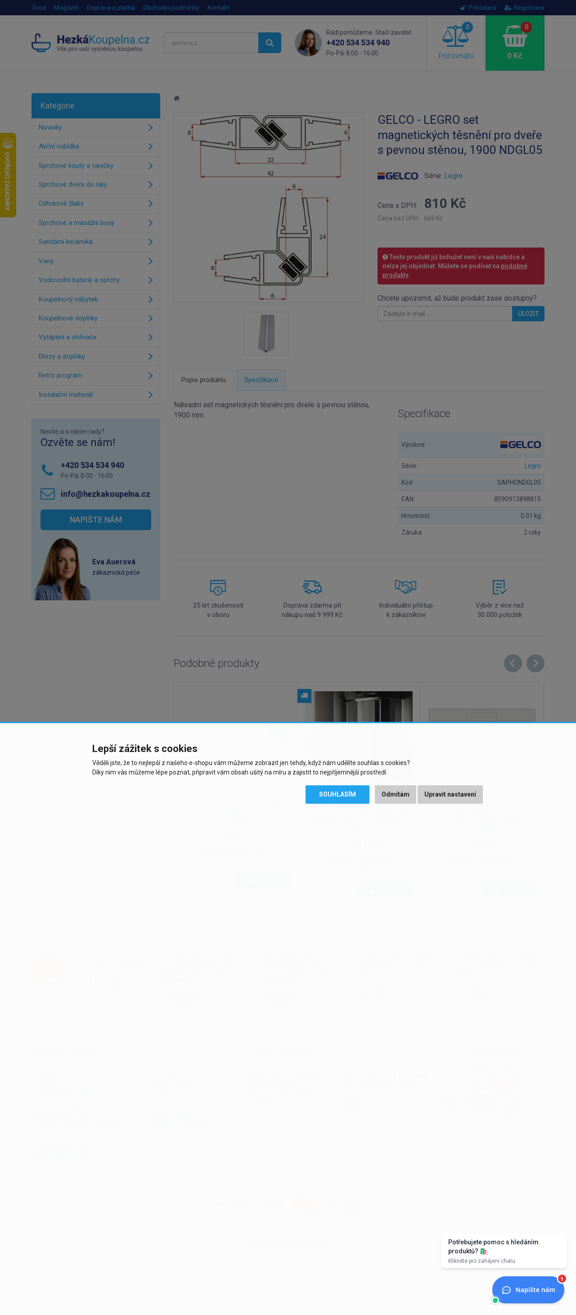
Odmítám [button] (396, 794)
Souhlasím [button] (337, 794)
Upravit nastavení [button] (450, 794)
